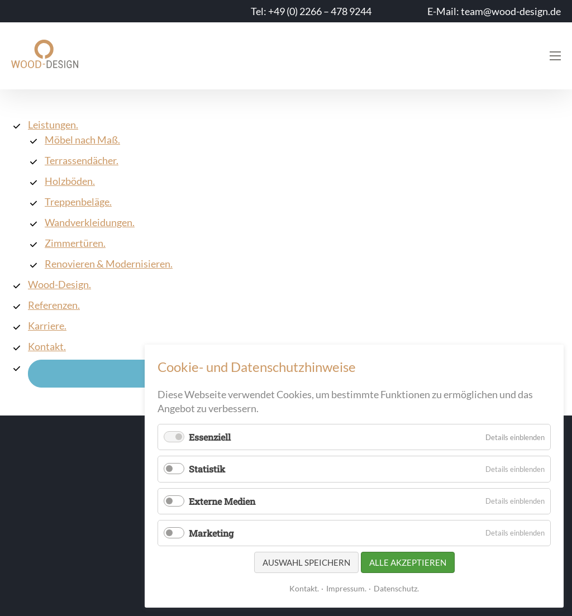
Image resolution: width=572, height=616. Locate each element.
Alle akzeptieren (407, 562)
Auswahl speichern (306, 562)
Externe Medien (222, 501)
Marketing (211, 533)
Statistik (207, 469)
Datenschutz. (396, 588)
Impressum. (346, 588)
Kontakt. (304, 588)
